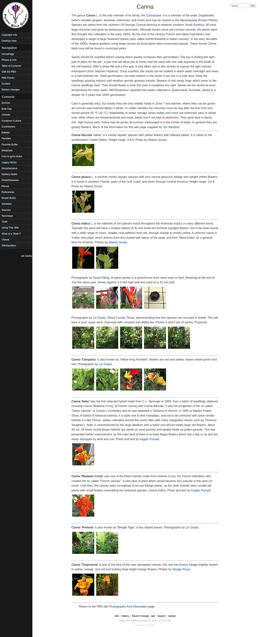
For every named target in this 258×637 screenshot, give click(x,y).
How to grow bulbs (11, 156)
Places (5, 186)
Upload (172, 616)
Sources (6, 209)
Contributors (8, 126)
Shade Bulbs (8, 197)
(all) (153, 616)
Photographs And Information (128, 606)
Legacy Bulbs (9, 162)
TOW (4, 221)
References (7, 192)
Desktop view (8, 40)
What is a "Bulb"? (11, 233)
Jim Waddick (171, 127)
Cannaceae (153, 15)
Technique (7, 215)
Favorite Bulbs (9, 144)
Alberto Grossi (157, 139)
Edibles (5, 132)
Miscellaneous (9, 168)
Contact (5, 83)
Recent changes (10, 89)
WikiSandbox (8, 245)
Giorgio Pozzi (181, 569)
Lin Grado (99, 317)
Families (6, 138)
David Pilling (101, 277)
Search (161, 616)
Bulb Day (6, 108)
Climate (5, 114)
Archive (5, 102)
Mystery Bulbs (9, 174)
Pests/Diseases (10, 180)
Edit (117, 616)
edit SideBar (26, 256)
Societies (6, 203)
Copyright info (9, 34)
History (125, 616)
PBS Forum (7, 77)
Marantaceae (188, 20)
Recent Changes (140, 616)
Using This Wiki (10, 227)
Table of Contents (11, 65)
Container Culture (11, 120)
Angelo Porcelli (149, 439)
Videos (5, 239)
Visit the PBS (8, 71)
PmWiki (151, 625)
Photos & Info (9, 59)
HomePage (7, 54)
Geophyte (6, 150)
